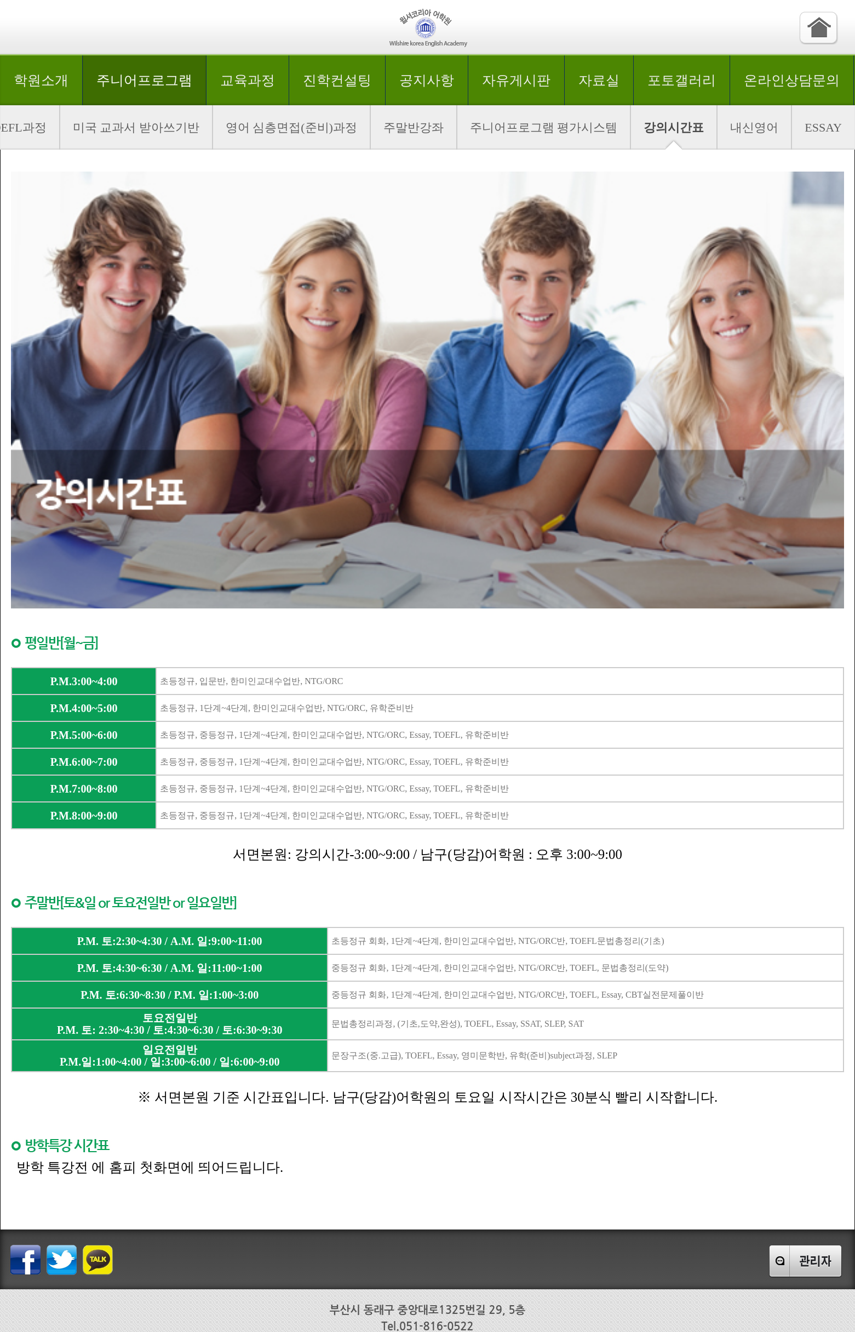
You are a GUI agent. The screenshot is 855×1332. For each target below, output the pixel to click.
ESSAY (823, 127)
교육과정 (247, 80)
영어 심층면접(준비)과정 (291, 127)
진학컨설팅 (337, 80)
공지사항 (426, 80)
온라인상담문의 (792, 80)
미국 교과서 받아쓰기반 (136, 127)
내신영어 (754, 127)
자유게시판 (516, 80)
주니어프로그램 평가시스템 (544, 127)
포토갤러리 (681, 80)
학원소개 (41, 80)
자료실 (598, 80)
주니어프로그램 (144, 80)
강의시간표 (674, 127)
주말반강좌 (413, 127)
